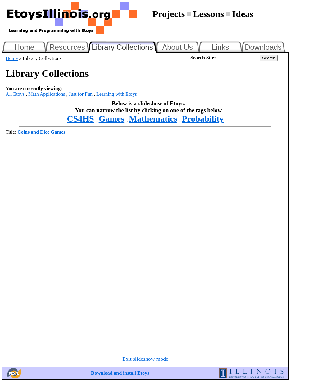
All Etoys (15, 94)
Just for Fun (81, 94)
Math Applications (46, 94)
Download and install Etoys (120, 373)
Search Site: (203, 57)
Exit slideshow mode (145, 359)
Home (24, 47)
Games (111, 118)
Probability (203, 118)
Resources (67, 47)
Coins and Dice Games (41, 132)
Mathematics (153, 118)
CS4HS (80, 118)
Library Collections (125, 46)
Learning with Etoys (116, 94)
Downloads (263, 47)
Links (220, 47)
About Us (177, 47)
